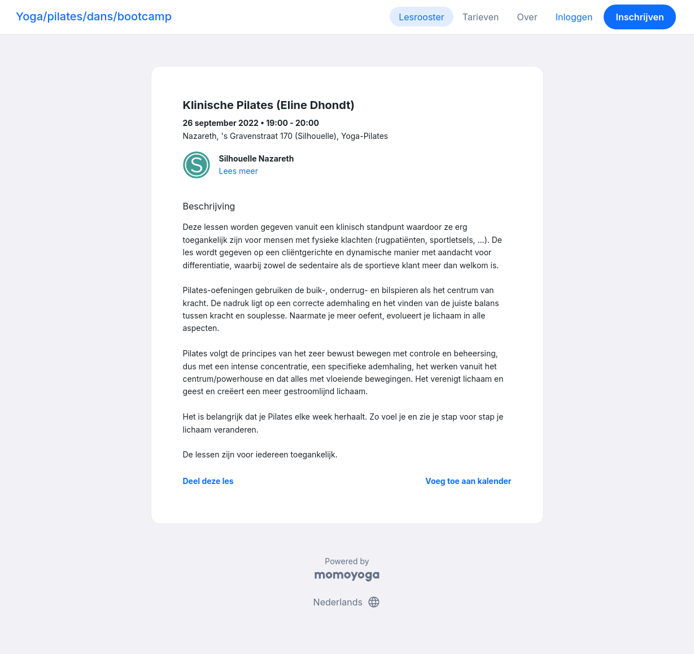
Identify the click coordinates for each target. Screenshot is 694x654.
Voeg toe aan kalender (468, 481)
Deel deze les (208, 481)
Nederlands (347, 602)
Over (527, 17)
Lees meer (238, 171)
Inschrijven (640, 17)
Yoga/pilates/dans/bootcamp (94, 16)
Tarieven (480, 17)
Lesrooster (421, 17)
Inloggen (574, 17)
